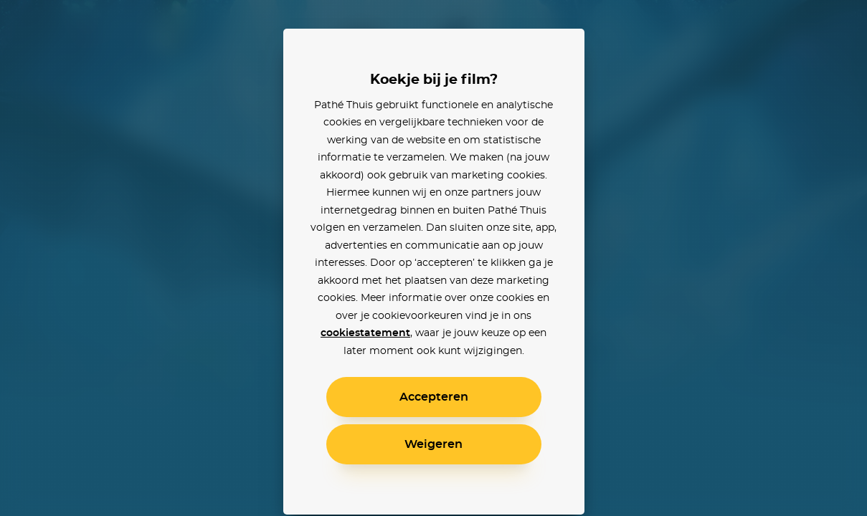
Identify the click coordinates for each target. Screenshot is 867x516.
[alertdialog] (433, 258)
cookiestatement (365, 333)
